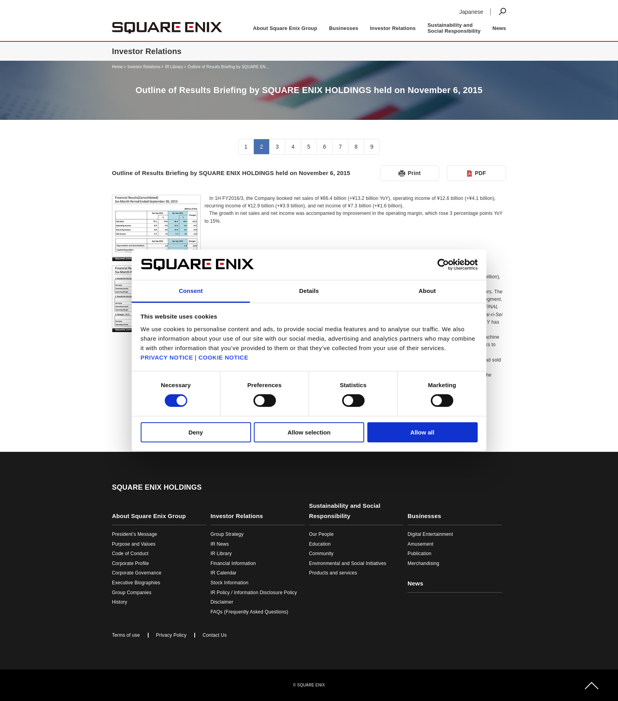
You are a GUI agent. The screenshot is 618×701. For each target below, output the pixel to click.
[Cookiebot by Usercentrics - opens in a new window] (443, 264)
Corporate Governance (137, 573)
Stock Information (229, 582)
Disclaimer (221, 602)
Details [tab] (309, 290)
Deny (195, 432)
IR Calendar (223, 573)
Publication (420, 553)
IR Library (174, 67)
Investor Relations (143, 67)
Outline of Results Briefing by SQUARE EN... (228, 67)
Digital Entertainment (430, 534)
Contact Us (215, 635)
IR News (219, 544)
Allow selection (308, 432)
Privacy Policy (171, 635)
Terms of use (126, 635)
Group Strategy (227, 534)
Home (117, 67)
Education (320, 544)
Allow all (422, 432)
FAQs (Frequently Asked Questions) (249, 612)
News (499, 28)
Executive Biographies (136, 582)
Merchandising (423, 563)
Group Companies (131, 592)
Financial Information (233, 563)
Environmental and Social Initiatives (347, 563)
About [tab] (427, 290)
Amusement (421, 544)
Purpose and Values (133, 544)
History (119, 602)
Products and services (333, 573)
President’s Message (134, 534)
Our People (321, 534)
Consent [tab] (191, 290)
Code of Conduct (130, 553)
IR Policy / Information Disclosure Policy (253, 592)
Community (321, 553)
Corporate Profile (130, 563)
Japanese (471, 12)
